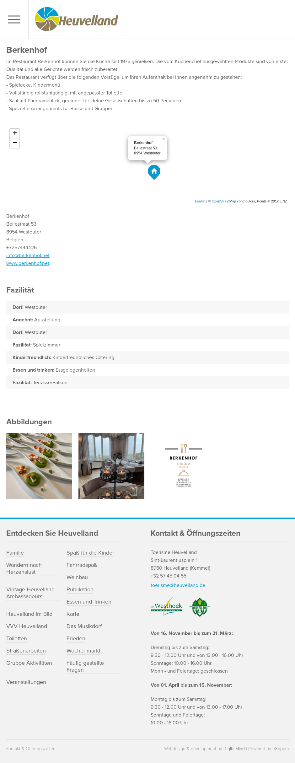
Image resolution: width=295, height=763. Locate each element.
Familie (15, 552)
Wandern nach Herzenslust (24, 568)
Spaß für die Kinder (90, 552)
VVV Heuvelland (26, 626)
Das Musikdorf (84, 626)
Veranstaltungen (26, 682)
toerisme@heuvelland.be (178, 585)
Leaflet (200, 201)
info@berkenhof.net (28, 255)
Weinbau (77, 577)
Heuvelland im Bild (29, 613)
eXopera (280, 748)
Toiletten (16, 638)
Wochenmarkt (83, 650)
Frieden (76, 638)
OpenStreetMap (224, 201)
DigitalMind (234, 748)
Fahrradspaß (82, 565)
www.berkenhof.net (27, 263)
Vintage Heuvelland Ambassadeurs (30, 593)
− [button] (15, 143)
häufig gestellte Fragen (85, 666)
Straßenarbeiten (26, 650)
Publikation (80, 589)
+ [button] (15, 133)
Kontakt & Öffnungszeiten (31, 748)
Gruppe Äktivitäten (29, 662)
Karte (73, 613)
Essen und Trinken (89, 601)
